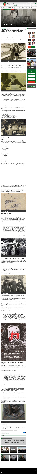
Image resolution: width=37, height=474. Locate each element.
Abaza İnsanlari (10, 7)
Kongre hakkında (5, 7)
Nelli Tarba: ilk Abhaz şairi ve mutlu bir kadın (19, 448)
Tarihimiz (23, 7)
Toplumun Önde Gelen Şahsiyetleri (6, 9)
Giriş (21, 0)
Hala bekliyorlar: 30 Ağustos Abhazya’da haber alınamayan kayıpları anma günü (19, 446)
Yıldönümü (12, 9)
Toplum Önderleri (3, 28)
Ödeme (32, 81)
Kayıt (25, 0)
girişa (2, 439)
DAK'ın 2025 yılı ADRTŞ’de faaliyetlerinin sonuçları (31, 67)
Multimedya (26, 7)
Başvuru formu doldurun (31, 86)
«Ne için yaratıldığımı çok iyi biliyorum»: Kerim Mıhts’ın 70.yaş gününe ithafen (7, 446)
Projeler (17, 7)
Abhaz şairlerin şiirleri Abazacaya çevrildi (7, 448)
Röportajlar (30, 7)
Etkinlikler (13, 7)
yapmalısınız (7, 439)
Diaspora (20, 7)
